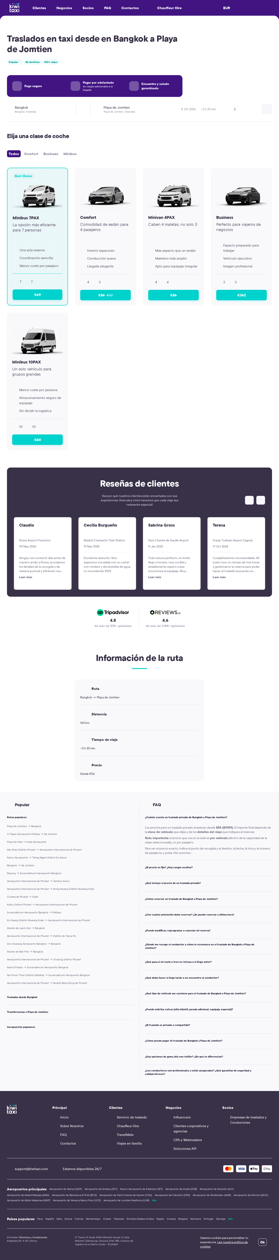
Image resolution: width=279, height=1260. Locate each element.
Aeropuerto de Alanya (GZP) (65, 1189)
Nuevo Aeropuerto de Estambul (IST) (141, 1189)
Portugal (208, 1218)
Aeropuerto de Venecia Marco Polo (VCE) (77, 1200)
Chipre (107, 1218)
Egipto (160, 1218)
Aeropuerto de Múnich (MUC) (251, 1195)
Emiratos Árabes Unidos (140, 1218)
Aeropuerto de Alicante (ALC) (217, 1189)
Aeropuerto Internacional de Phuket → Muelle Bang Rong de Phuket (47, 983)
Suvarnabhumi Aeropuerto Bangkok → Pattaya (34, 912)
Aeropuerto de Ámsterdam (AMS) (212, 1195)
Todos (14, 154)
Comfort (31, 154)
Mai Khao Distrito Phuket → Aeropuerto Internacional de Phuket (44, 849)
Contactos (130, 8)
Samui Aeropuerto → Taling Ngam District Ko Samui (37, 857)
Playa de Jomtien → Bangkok (24, 826)
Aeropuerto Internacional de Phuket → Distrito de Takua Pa (41, 935)
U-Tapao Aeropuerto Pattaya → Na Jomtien (32, 834)
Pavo (40, 1218)
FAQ (107, 8)
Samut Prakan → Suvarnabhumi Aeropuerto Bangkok (37, 967)
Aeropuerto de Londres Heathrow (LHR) (126, 1200)
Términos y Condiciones (33, 1237)
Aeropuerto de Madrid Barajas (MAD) (28, 1195)
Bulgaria (183, 1218)
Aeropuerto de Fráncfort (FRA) (172, 1195)
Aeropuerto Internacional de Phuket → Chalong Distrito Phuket (44, 959)
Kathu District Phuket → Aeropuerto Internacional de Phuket (42, 904)
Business (50, 154)
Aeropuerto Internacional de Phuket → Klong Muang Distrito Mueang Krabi (50, 888)
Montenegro (93, 1218)
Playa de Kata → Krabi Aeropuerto (26, 841)
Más (154, 1200)
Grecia (68, 1218)
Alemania (195, 1218)
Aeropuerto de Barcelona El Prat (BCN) (74, 1195)
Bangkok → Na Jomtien (20, 865)
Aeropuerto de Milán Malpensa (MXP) (28, 1200)
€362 (241, 295)
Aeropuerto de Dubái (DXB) (181, 1189)
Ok (262, 1242)
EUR (226, 8)
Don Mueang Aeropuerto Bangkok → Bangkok (34, 943)
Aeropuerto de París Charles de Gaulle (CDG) (125, 1195)
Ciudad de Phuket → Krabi (22, 896)
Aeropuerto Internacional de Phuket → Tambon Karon (38, 881)
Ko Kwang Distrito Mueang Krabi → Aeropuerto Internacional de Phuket (48, 920)
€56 (105, 295)
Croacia (171, 1218)
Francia (79, 1218)
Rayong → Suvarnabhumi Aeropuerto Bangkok (34, 873)
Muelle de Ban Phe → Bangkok (25, 951)
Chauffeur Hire (165, 7)
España (50, 1218)
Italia (59, 1218)
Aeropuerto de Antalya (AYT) (101, 1189)
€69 (37, 294)
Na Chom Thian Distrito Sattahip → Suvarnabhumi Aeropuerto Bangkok (48, 975)
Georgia (220, 1218)
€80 (37, 439)
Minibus (70, 154)
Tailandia (119, 1218)
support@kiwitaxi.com (27, 1168)
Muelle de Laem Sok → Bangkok (26, 928)
